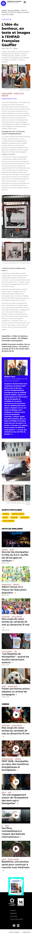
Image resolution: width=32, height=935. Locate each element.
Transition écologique (7, 758)
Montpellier (5, 95)
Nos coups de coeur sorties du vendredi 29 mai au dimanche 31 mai (15, 730)
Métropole (6, 513)
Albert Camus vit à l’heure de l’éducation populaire (14, 589)
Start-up (4, 792)
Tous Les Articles (13, 10)
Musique (12, 549)
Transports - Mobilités (18, 513)
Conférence (18, 758)
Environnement (25, 517)
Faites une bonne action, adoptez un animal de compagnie (16, 691)
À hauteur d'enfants (7, 651)
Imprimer (15, 48)
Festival (7, 825)
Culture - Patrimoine (7, 93)
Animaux (4, 686)
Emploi (9, 792)
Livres (15, 651)
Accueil (4, 10)
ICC (2, 825)
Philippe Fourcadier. (8, 154)
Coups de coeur (6, 616)
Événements (5, 549)
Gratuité (5, 517)
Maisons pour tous (6, 584)
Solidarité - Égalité (19, 93)
